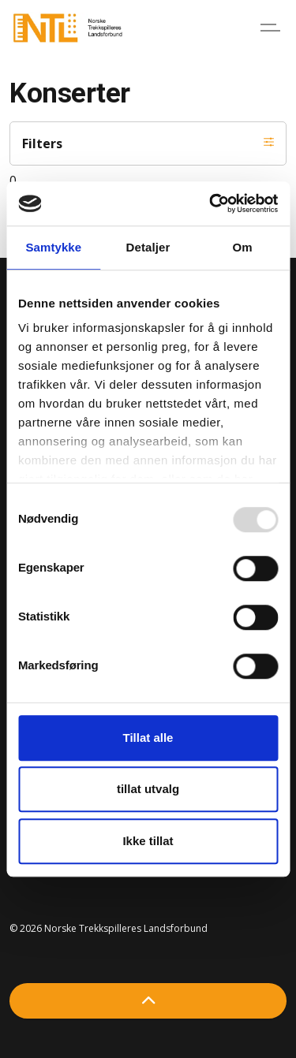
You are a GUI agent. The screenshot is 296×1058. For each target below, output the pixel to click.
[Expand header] (272, 27)
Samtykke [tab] (53, 247)
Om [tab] (243, 247)
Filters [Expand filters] (148, 143)
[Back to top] (148, 1001)
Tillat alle (148, 737)
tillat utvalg (148, 788)
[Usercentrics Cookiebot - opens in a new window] (211, 203)
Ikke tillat (147, 841)
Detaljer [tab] (148, 247)
